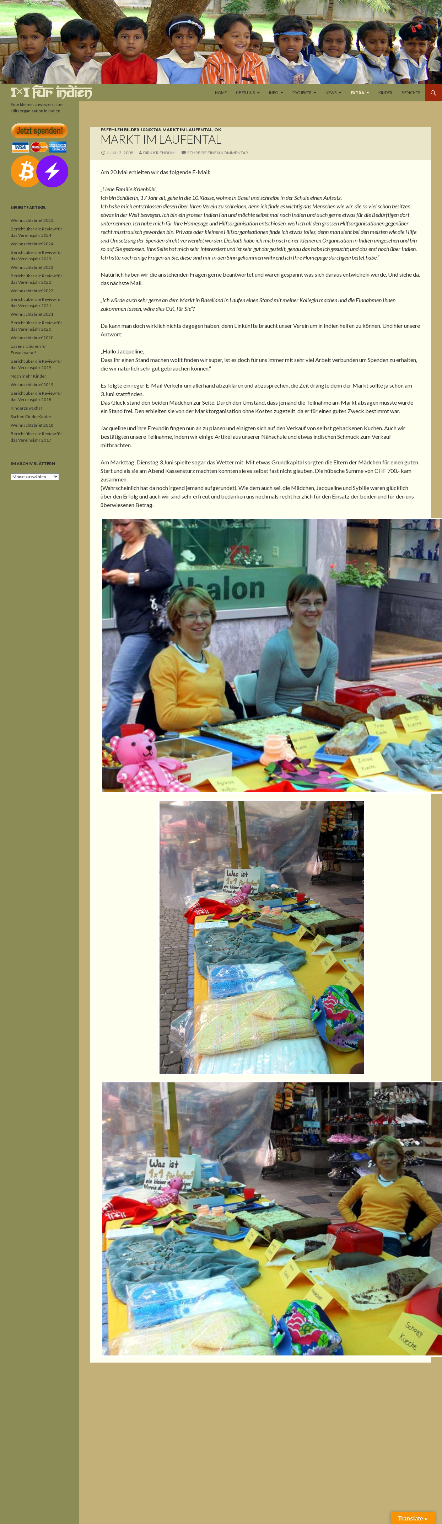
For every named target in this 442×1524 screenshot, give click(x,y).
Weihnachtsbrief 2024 (32, 243)
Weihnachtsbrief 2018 (32, 425)
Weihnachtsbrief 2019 (32, 384)
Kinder (385, 92)
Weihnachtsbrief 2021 (32, 314)
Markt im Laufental (187, 129)
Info (273, 92)
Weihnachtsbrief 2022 (32, 290)
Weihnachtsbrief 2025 (32, 220)
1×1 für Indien (51, 92)
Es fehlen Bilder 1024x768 (131, 129)
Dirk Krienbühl (160, 152)
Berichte (410, 92)
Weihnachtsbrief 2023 (32, 267)
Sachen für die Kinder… (33, 416)
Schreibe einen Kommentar (217, 152)
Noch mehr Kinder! (29, 376)
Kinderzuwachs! (26, 408)
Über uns (245, 92)
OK (217, 129)
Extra (357, 92)
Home (221, 92)
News (330, 92)
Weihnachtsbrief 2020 (32, 337)
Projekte (301, 92)
